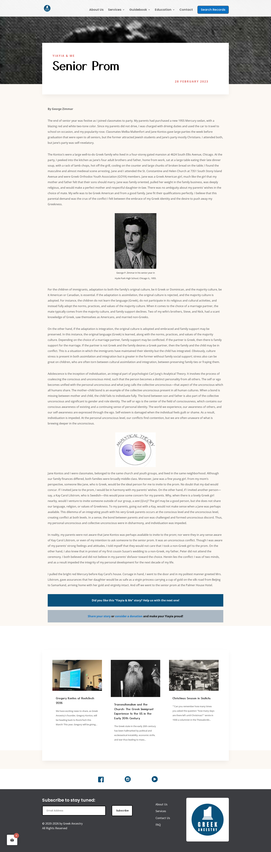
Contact (186, 10)
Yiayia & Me (64, 56)
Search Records (213, 9)
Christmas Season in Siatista (191, 700)
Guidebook (138, 10)
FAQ (158, 827)
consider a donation (129, 618)
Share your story (99, 618)
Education (163, 10)
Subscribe (122, 812)
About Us (96, 10)
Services (114, 10)
